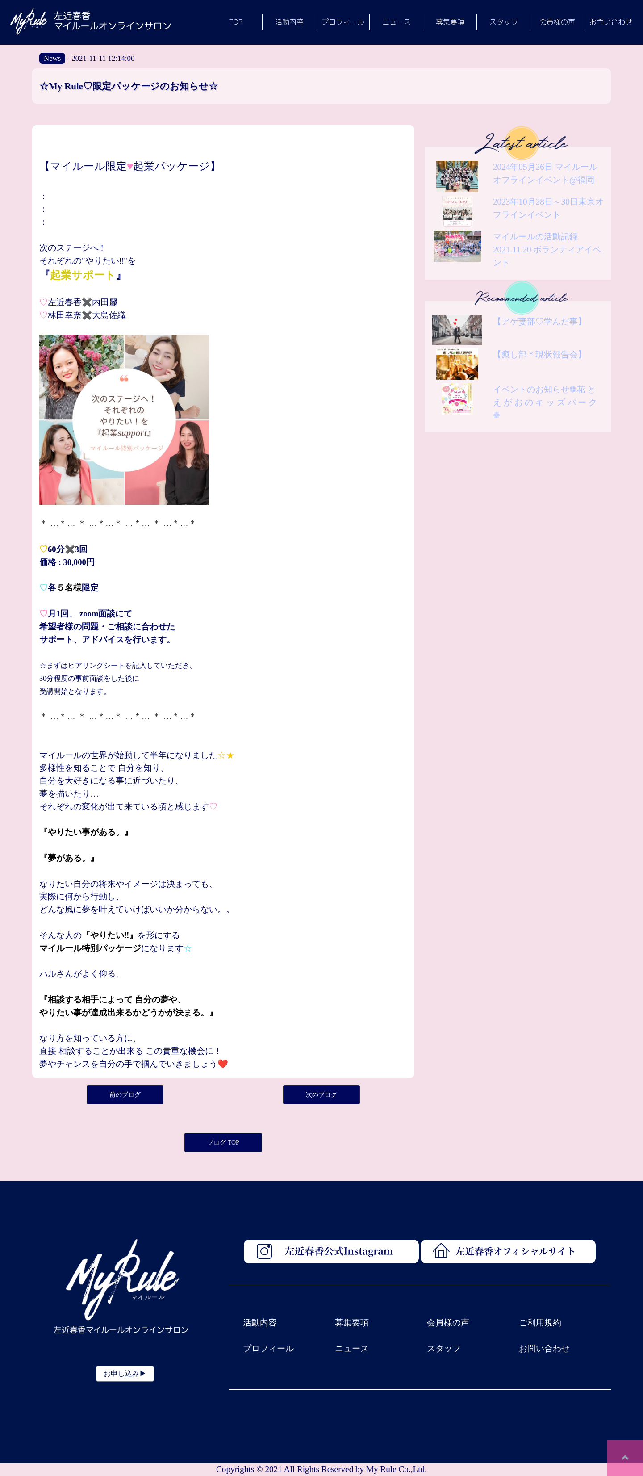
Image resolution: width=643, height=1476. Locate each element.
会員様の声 (448, 1322)
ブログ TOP (223, 1142)
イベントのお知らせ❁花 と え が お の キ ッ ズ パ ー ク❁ (545, 402)
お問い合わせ (544, 1348)
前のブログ (125, 1094)
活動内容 (260, 1322)
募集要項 (352, 1322)
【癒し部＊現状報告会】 (539, 354)
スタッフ (444, 1348)
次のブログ (321, 1094)
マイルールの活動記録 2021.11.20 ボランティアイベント (547, 249)
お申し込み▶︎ (125, 1373)
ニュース (352, 1348)
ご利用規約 (540, 1322)
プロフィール (268, 1348)
